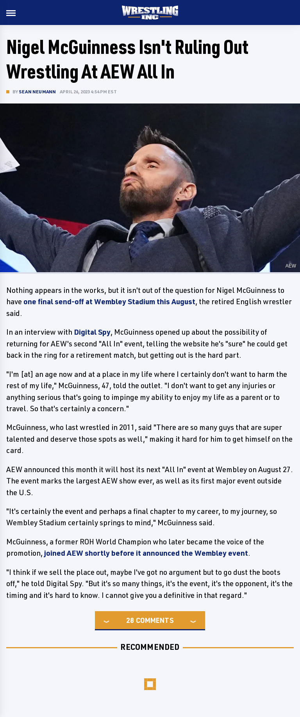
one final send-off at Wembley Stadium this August (109, 301)
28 (130, 620)
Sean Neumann (37, 92)
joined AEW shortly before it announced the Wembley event (146, 553)
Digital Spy (92, 332)
